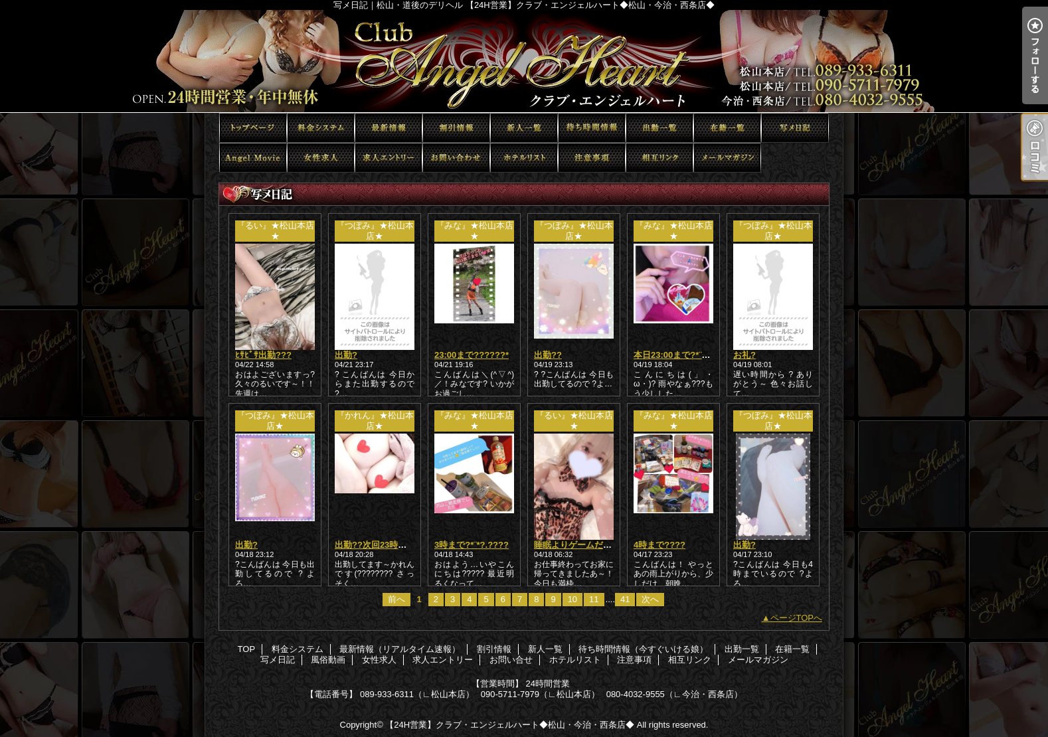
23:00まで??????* (471, 355)
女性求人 (321, 158)
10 (572, 599)
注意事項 (592, 158)
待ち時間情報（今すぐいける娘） (592, 128)
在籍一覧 (727, 128)
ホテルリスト (524, 158)
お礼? (744, 355)
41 (625, 599)
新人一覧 (524, 128)
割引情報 (456, 128)
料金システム (321, 128)
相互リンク (659, 158)
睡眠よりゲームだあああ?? (587, 545)
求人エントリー (388, 158)
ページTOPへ (796, 618)
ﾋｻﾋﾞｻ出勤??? (263, 355)
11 (593, 599)
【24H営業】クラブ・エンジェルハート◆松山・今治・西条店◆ (509, 725)
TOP (253, 128)
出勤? (346, 355)
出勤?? (548, 355)
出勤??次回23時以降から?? (389, 545)
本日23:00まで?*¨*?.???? (684, 355)
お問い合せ (456, 158)
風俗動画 (253, 158)
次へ (650, 599)
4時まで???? (659, 545)
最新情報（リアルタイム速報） (388, 128)
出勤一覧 (659, 128)
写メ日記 (795, 128)
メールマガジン (727, 158)
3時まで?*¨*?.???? (471, 545)
